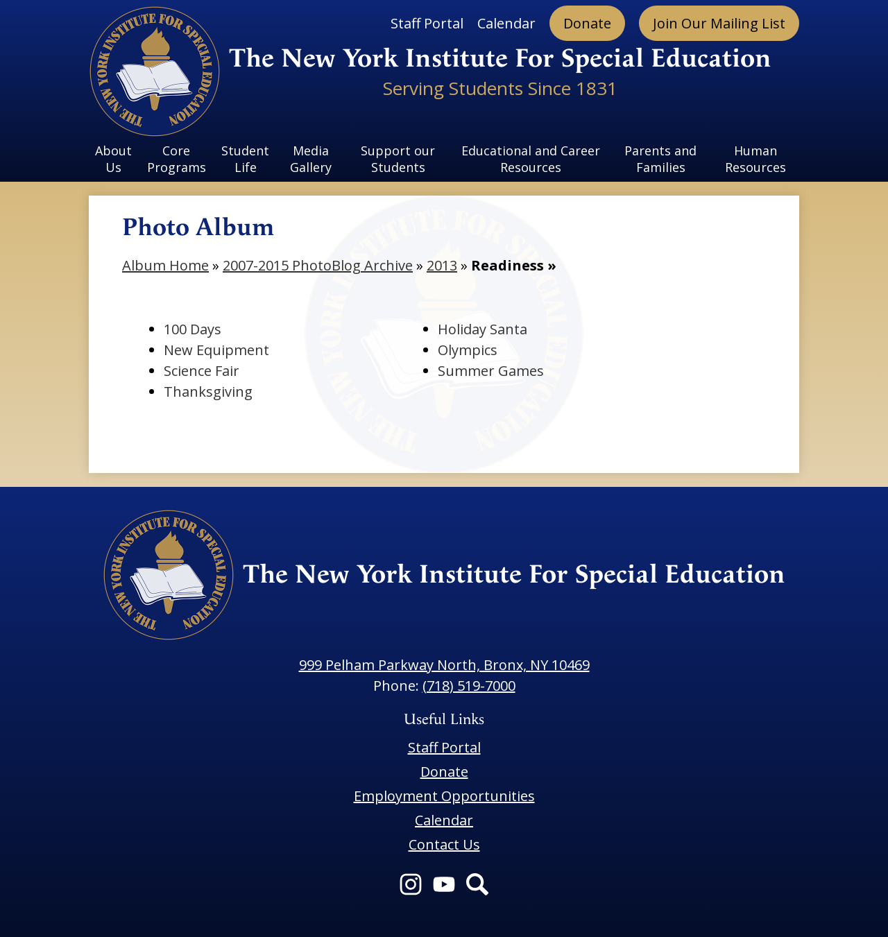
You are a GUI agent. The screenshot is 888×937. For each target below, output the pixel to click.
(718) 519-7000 (468, 685)
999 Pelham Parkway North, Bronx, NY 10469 (444, 664)
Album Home (165, 265)
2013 (442, 265)
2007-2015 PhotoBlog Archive (318, 265)
